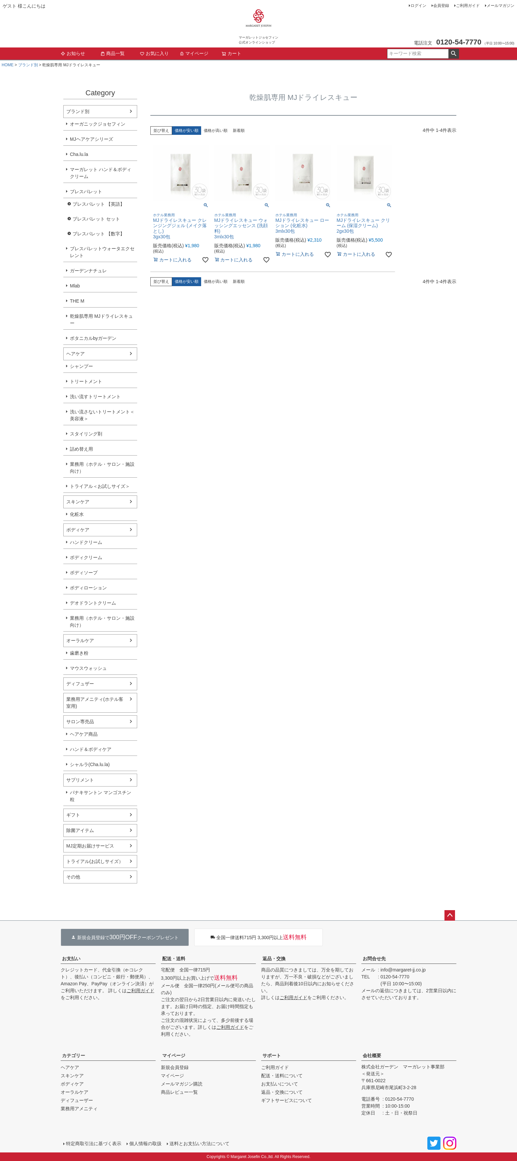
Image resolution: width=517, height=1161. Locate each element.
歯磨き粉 (79, 653)
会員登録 (441, 5)
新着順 (239, 130)
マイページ (193, 53)
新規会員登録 (175, 1067)
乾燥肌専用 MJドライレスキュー (101, 319)
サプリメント (80, 780)
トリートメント (86, 381)
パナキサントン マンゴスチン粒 (100, 796)
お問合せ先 (374, 958)
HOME (8, 65)
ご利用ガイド (468, 5)
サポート (271, 1055)
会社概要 (372, 1055)
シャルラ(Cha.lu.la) (90, 764)
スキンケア (77, 501)
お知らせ (73, 53)
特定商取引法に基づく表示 (93, 1143)
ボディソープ (84, 572)
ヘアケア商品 (84, 734)
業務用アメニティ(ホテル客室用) (94, 703)
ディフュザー (80, 683)
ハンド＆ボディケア (90, 749)
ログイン (418, 5)
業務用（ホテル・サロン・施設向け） (102, 467)
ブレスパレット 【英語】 (99, 204)
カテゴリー (73, 1055)
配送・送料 (173, 958)
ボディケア (77, 529)
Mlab (75, 285)
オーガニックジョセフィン (97, 124)
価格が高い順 (216, 130)
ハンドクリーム (86, 542)
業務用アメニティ (79, 1108)
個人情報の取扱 (145, 1143)
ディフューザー (77, 1100)
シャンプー (81, 366)
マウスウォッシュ (88, 668)
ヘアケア (75, 353)
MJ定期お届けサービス (90, 845)
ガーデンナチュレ (88, 270)
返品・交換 (274, 958)
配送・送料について (282, 1075)
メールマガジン (500, 5)
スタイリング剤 (86, 433)
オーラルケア (80, 640)
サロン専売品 (80, 721)
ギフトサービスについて (286, 1100)
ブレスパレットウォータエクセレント (102, 252)
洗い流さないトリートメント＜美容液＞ (102, 415)
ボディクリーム (86, 557)
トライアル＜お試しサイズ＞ (100, 486)
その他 (73, 876)
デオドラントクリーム (93, 603)
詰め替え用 (81, 449)
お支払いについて (279, 1084)
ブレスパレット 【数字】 (99, 233)
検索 (453, 53)
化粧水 (77, 514)
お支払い (71, 958)
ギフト (73, 815)
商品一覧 (112, 53)
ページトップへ (449, 915)
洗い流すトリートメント (95, 396)
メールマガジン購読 (181, 1084)
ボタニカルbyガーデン (93, 338)
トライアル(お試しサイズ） (94, 861)
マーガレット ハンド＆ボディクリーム (100, 173)
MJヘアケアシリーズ (91, 139)
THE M (77, 301)
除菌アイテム (80, 830)
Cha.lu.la (79, 154)
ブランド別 (28, 65)
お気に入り (154, 53)
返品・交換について (282, 1092)
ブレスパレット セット (96, 219)
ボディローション (88, 587)
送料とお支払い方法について (199, 1143)
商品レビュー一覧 (179, 1092)
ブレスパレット (86, 191)
